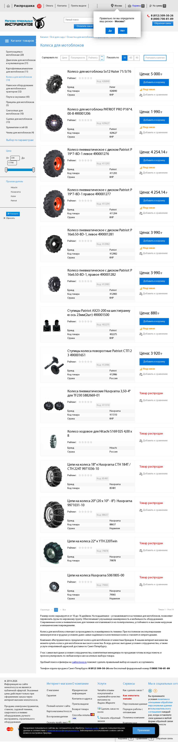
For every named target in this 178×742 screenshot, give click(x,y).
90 (137, 58)
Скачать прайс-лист (59, 722)
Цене (64, 58)
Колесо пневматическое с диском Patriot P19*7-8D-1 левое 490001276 (99, 152)
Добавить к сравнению (153, 94)
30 (124, 58)
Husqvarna (16, 192)
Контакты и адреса (82, 699)
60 (131, 58)
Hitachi (14, 188)
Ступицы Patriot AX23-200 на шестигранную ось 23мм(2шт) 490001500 (98, 313)
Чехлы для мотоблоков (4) (20, 132)
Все (64, 610)
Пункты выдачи (78, 6)
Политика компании (133, 717)
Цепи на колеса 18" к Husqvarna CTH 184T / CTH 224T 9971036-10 (99, 467)
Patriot (14, 201)
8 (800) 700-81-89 (162, 19)
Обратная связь (162, 23)
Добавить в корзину (154, 82)
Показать (13, 214)
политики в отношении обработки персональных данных (160, 702)
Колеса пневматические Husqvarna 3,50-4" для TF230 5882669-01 (99, 393)
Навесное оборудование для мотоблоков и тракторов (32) (19, 88)
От (7, 158)
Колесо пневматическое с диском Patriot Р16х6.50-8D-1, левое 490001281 (99, 232)
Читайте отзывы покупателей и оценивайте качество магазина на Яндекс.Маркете (108, 696)
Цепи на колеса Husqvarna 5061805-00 (95, 575)
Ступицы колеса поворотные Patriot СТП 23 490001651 (99, 353)
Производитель (14, 181)
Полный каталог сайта (58, 706)
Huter (13, 196)
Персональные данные (135, 704)
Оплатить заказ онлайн (89, 26)
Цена (8, 151)
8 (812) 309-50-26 (162, 15)
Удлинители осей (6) (17, 127)
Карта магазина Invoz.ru (59, 711)
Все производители (57, 716)
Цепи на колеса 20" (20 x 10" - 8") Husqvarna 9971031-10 (100, 503)
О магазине (53, 690)
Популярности (78, 58)
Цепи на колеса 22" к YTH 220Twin (92, 541)
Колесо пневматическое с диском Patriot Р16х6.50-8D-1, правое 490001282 (99, 273)
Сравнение (141, 738)
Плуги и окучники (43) (18, 97)
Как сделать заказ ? (133, 690)
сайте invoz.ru (79, 662)
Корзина (136, 6)
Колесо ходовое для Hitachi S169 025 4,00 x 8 (100, 434)
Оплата (49, 6)
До (23, 158)
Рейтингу (93, 58)
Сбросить (9, 218)
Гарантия (51, 695)
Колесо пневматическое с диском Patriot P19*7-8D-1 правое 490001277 (99, 192)
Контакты (62, 6)
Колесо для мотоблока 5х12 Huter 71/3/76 (99, 72)
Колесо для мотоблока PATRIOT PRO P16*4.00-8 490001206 (99, 112)
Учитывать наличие (155, 58)
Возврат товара (80, 709)
